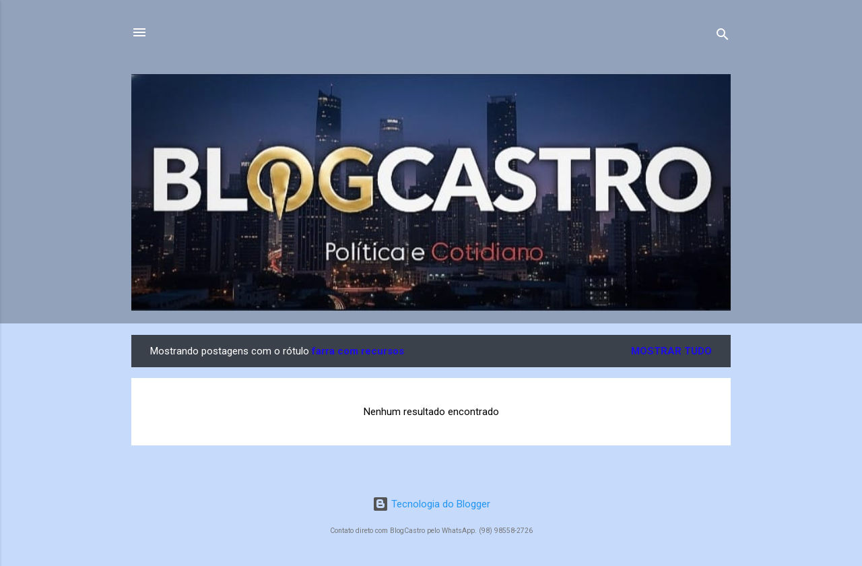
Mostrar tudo (671, 351)
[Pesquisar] (723, 36)
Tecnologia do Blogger (431, 504)
